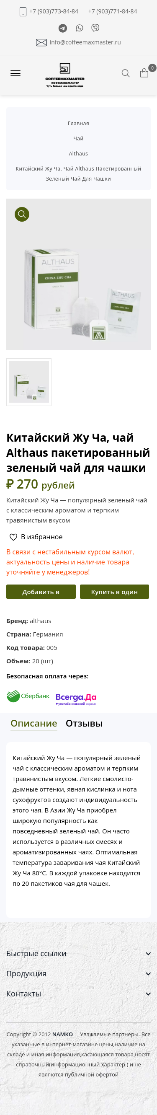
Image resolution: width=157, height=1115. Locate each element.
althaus (78, 153)
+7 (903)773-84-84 (53, 11)
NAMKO (62, 1034)
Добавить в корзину (40, 593)
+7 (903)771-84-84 (112, 11)
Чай (78, 138)
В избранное (35, 537)
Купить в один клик (114, 593)
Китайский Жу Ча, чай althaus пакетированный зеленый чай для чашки (79, 173)
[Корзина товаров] (144, 74)
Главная (78, 123)
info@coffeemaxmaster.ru (85, 42)
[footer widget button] (78, 953)
